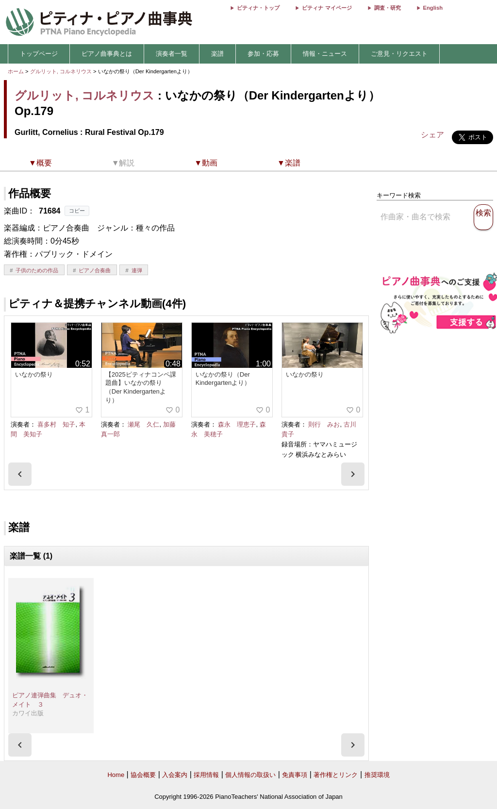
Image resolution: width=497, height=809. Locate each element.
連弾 (137, 270)
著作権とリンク (336, 774)
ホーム (16, 71)
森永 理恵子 (237, 424)
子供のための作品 (37, 270)
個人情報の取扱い (250, 774)
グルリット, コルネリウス (61, 71)
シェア (432, 135)
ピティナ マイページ (326, 8)
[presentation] (20, 474)
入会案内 (174, 774)
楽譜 (217, 53)
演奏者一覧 (171, 53)
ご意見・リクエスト (399, 53)
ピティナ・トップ (258, 8)
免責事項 (294, 774)
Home (115, 774)
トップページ (39, 53)
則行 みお (324, 424)
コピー (77, 211)
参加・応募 (263, 53)
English (433, 8)
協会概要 (143, 774)
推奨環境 (377, 774)
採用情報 (206, 774)
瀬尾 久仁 (143, 424)
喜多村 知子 (56, 424)
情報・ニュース (325, 53)
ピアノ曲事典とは (107, 53)
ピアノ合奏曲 (95, 270)
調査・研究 (387, 8)
